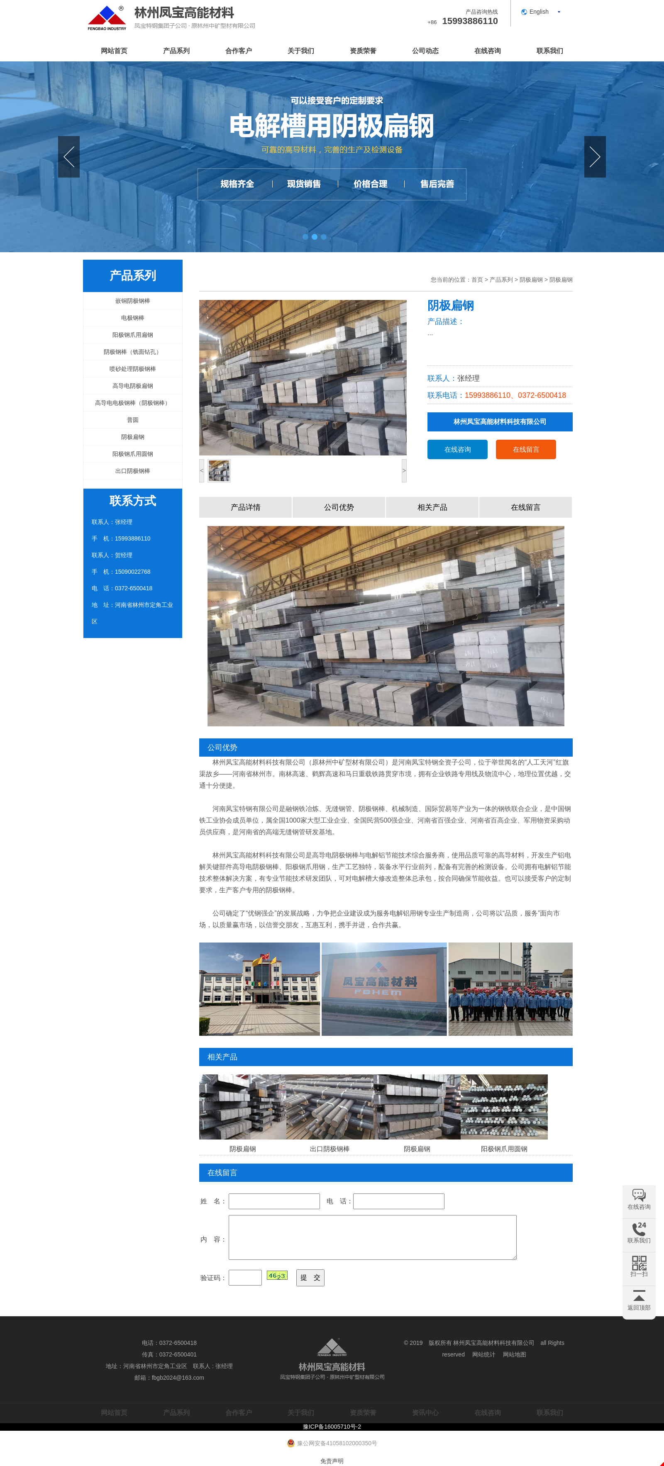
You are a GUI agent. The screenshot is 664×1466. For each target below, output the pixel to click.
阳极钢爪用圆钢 (132, 454)
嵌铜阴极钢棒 (132, 300)
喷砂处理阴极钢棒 (133, 368)
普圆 (133, 419)
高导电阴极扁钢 (132, 385)
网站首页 (114, 50)
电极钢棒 (132, 317)
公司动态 (425, 50)
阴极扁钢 (132, 436)
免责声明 (332, 1461)
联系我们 (550, 50)
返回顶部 (639, 1307)
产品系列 (176, 50)
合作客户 (238, 50)
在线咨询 (487, 50)
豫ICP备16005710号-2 (332, 1426)
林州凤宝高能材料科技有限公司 (494, 1342)
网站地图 (514, 1354)
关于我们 (301, 50)
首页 (477, 279)
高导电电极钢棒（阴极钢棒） (133, 402)
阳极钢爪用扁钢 (132, 334)
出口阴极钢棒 (132, 471)
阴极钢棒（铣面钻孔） (133, 351)
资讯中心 (425, 1412)
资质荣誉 (363, 50)
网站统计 (484, 1354)
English (539, 11)
